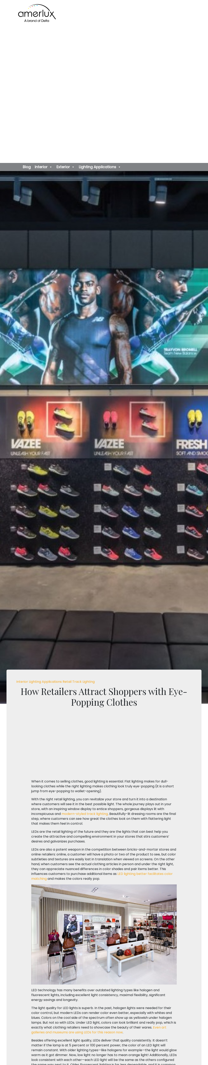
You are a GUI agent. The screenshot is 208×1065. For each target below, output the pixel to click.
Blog (27, 166)
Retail (67, 681)
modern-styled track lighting (85, 813)
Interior (43, 167)
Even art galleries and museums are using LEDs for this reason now (98, 1030)
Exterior (65, 167)
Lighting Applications (100, 167)
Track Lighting (83, 681)
